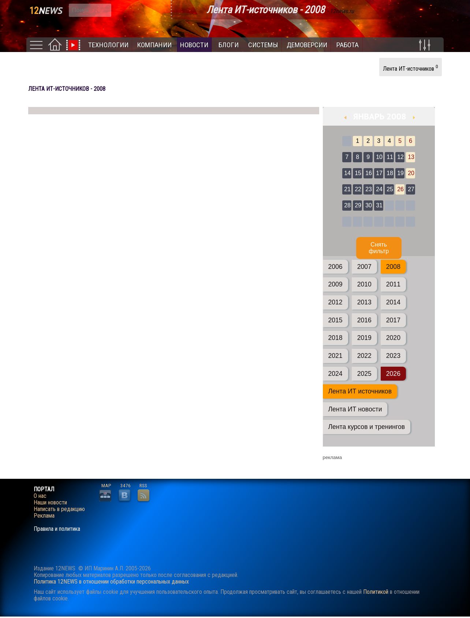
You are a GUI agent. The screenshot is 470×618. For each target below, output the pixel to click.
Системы (263, 45)
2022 (364, 355)
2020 (393, 337)
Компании (154, 45)
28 (347, 205)
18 (390, 173)
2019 (364, 337)
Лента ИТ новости (355, 409)
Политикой (375, 591)
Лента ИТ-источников (410, 68)
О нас (40, 496)
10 (379, 157)
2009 (335, 284)
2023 (393, 355)
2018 (335, 337)
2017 (393, 320)
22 (358, 189)
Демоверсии (307, 45)
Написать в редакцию (59, 509)
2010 (364, 284)
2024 (335, 373)
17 (379, 173)
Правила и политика (57, 529)
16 (368, 173)
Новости (194, 45)
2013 (364, 302)
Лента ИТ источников (360, 391)
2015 (335, 320)
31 (379, 205)
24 (379, 189)
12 (400, 157)
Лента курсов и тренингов (366, 426)
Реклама (44, 515)
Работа (347, 45)
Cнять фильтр (379, 247)
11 (390, 157)
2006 (335, 266)
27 (411, 189)
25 (390, 189)
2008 (393, 266)
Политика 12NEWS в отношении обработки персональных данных (111, 581)
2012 (335, 302)
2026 (393, 373)
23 (368, 189)
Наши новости (50, 502)
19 (400, 173)
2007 (364, 266)
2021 (335, 355)
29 (358, 205)
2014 (393, 302)
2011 (393, 284)
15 (358, 173)
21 (347, 189)
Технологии (108, 45)
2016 (364, 320)
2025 (364, 373)
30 (368, 205)
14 (347, 173)
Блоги (229, 45)
